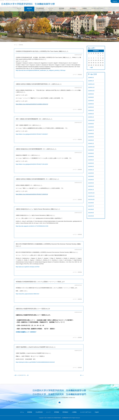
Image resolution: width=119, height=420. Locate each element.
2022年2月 (91, 186)
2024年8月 (91, 127)
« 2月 (91, 67)
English (115, 1)
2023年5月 (91, 156)
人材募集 (84, 9)
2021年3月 (91, 216)
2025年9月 (91, 94)
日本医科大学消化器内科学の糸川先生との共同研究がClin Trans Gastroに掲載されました (42, 51)
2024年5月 (91, 137)
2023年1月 (91, 169)
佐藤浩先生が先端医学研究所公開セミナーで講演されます (33, 308)
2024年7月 (91, 130)
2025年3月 (91, 110)
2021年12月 (91, 193)
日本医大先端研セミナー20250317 (26, 332)
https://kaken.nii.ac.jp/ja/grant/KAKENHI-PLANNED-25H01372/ (32, 104)
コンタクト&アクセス (97, 9)
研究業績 (61, 9)
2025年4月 (91, 107)
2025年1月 (91, 117)
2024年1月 (91, 143)
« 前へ (15, 375)
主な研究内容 (40, 9)
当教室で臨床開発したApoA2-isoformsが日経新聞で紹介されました (36, 347)
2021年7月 (91, 206)
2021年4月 (91, 212)
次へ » (81, 375)
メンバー (51, 9)
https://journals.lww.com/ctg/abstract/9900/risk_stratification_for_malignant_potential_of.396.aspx (40, 70)
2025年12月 (91, 84)
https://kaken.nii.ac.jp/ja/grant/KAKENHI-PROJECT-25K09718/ (32, 194)
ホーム (19, 9)
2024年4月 (91, 140)
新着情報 (29, 9)
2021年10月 (91, 199)
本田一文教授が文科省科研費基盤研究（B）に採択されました (34, 119)
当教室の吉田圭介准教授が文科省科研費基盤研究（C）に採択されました (37, 179)
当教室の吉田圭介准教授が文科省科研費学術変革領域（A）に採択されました (39, 84)
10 (28, 375)
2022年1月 (91, 189)
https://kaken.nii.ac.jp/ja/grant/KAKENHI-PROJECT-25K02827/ (32, 134)
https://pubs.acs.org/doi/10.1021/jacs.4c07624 (27, 266)
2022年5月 (91, 179)
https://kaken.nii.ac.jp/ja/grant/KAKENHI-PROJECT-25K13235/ (32, 164)
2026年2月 (91, 77)
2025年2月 (91, 113)
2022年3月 (91, 183)
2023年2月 (91, 166)
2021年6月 (91, 209)
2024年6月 (91, 133)
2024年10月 (91, 120)
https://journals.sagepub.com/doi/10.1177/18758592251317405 (32, 226)
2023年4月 (91, 160)
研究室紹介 (73, 9)
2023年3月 (91, 163)
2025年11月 (91, 87)
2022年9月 (91, 173)
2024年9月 (91, 123)
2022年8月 (91, 176)
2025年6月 (91, 100)
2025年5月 (91, 104)
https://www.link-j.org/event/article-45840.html (27, 293)
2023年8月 (91, 150)
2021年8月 (91, 202)
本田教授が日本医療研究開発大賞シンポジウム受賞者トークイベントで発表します (40, 281)
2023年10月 (91, 146)
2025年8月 (91, 97)
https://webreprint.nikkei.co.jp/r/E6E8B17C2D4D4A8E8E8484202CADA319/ (35, 362)
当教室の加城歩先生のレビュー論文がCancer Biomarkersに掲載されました (38, 209)
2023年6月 (91, 153)
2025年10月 (91, 90)
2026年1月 (91, 80)
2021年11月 (91, 196)
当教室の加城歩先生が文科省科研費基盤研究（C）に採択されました (36, 149)
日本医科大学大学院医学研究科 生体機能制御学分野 (28, 4)
